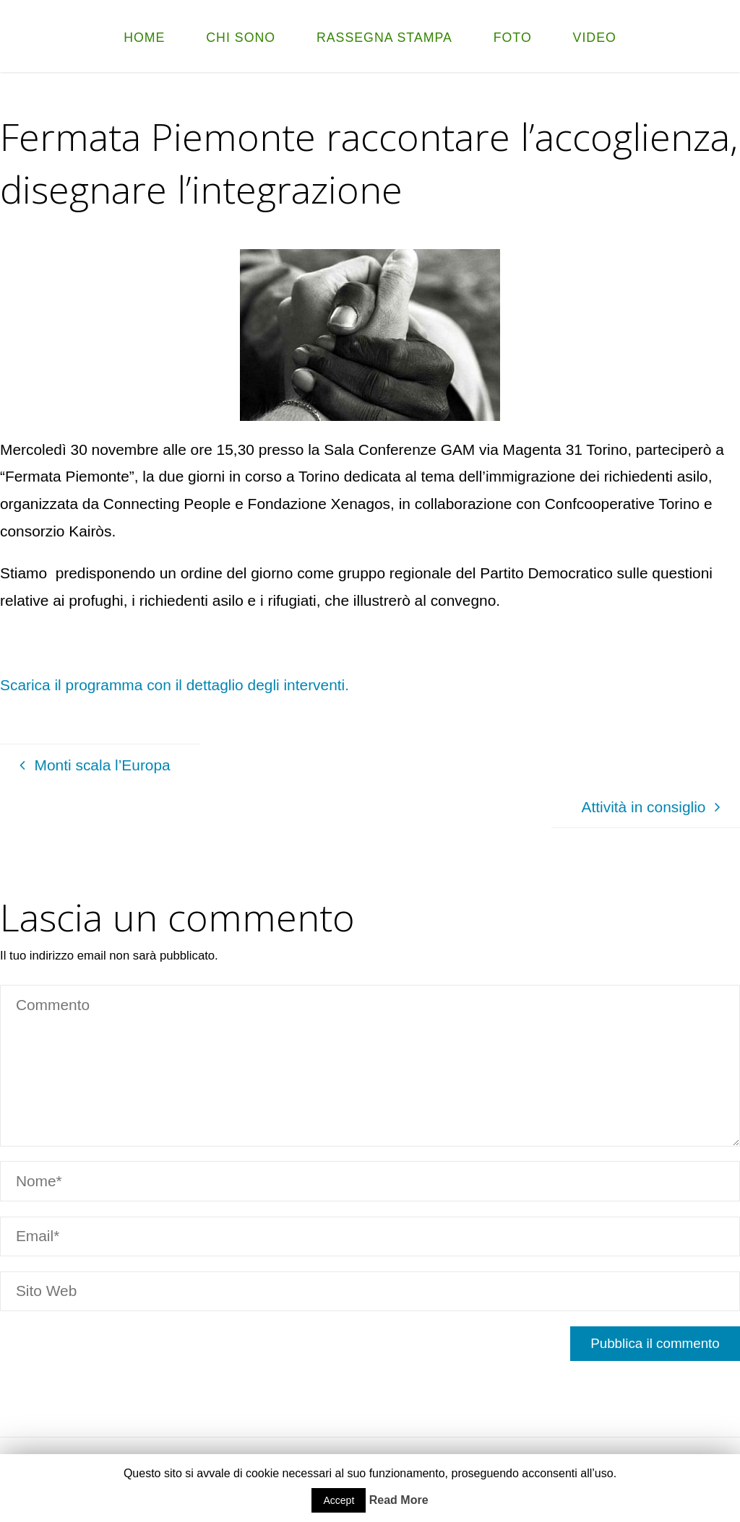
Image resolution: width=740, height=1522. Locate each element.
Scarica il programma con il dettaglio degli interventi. (174, 685)
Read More (399, 1500)
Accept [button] (338, 1500)
